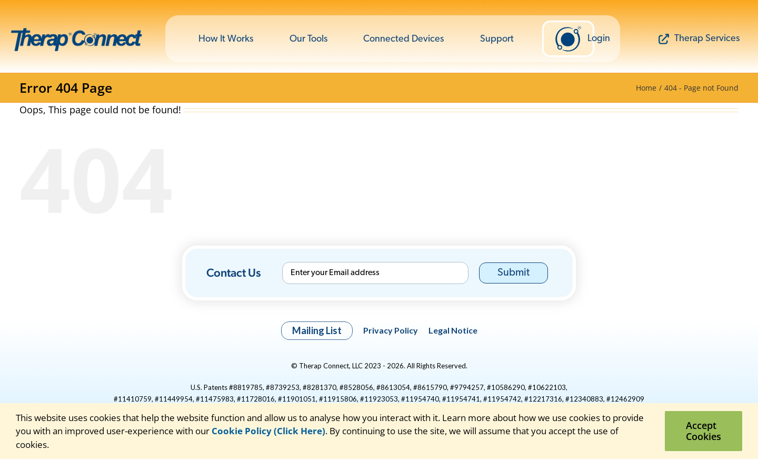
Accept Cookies (703, 431)
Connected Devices (403, 39)
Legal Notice (452, 330)
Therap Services (699, 39)
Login (574, 39)
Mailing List (317, 330)
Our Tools (308, 39)
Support (497, 39)
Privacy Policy (390, 330)
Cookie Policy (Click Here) (268, 431)
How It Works (225, 39)
